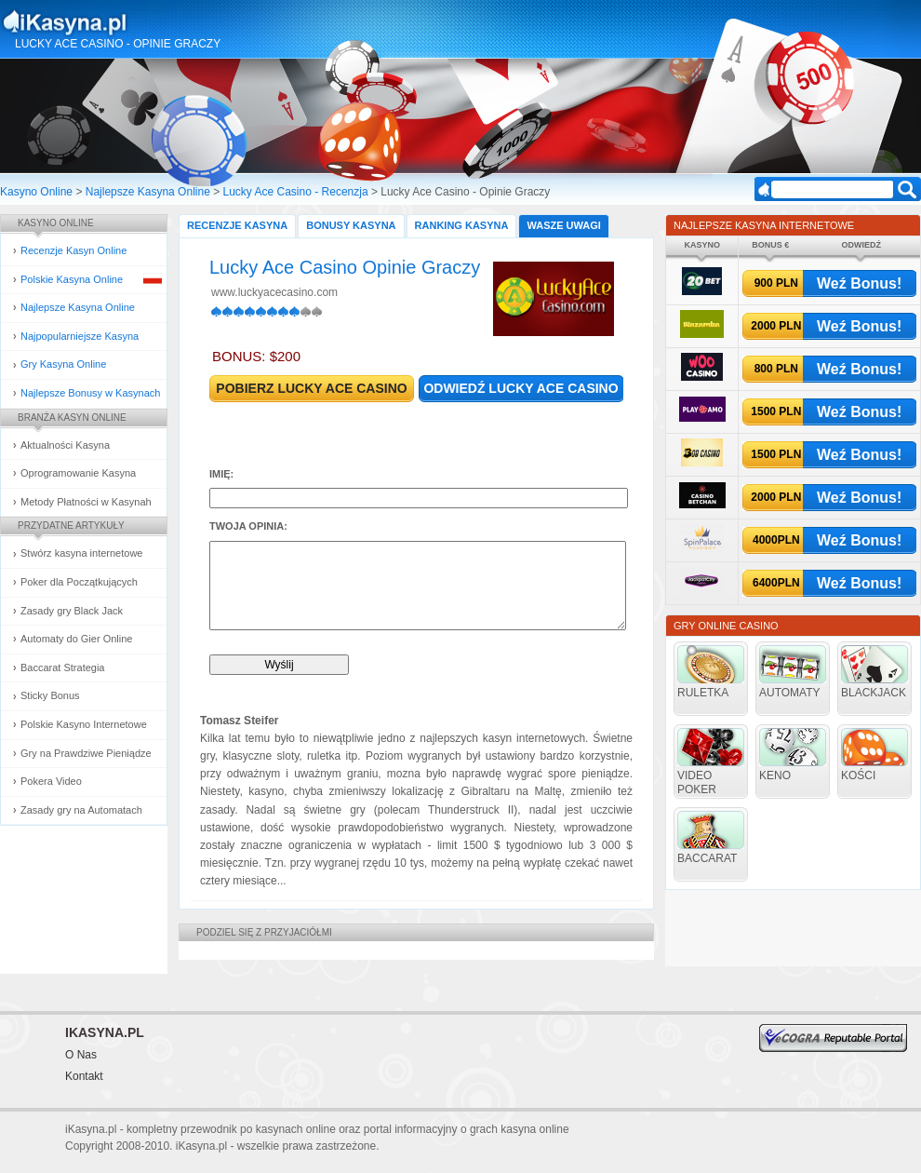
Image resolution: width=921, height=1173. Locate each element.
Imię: (221, 473)
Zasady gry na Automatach (81, 810)
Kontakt (84, 1076)
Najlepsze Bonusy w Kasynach (90, 392)
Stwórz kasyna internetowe (81, 553)
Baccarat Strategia (62, 667)
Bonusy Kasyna (350, 225)
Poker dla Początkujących (79, 581)
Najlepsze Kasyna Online (148, 191)
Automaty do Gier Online (76, 638)
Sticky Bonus (50, 695)
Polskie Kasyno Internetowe (83, 724)
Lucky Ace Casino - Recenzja (295, 191)
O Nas (81, 1054)
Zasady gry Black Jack (71, 610)
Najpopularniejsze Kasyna (79, 336)
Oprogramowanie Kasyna (78, 473)
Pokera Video (51, 781)
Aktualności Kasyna (65, 445)
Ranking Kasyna (462, 225)
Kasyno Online (36, 191)
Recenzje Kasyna (237, 225)
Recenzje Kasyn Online (73, 250)
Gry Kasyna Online (63, 364)
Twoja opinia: (248, 526)
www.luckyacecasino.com (274, 292)
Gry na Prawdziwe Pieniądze (86, 753)
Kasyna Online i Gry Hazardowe (138, 22)
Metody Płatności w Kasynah (86, 501)
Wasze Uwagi (563, 225)
